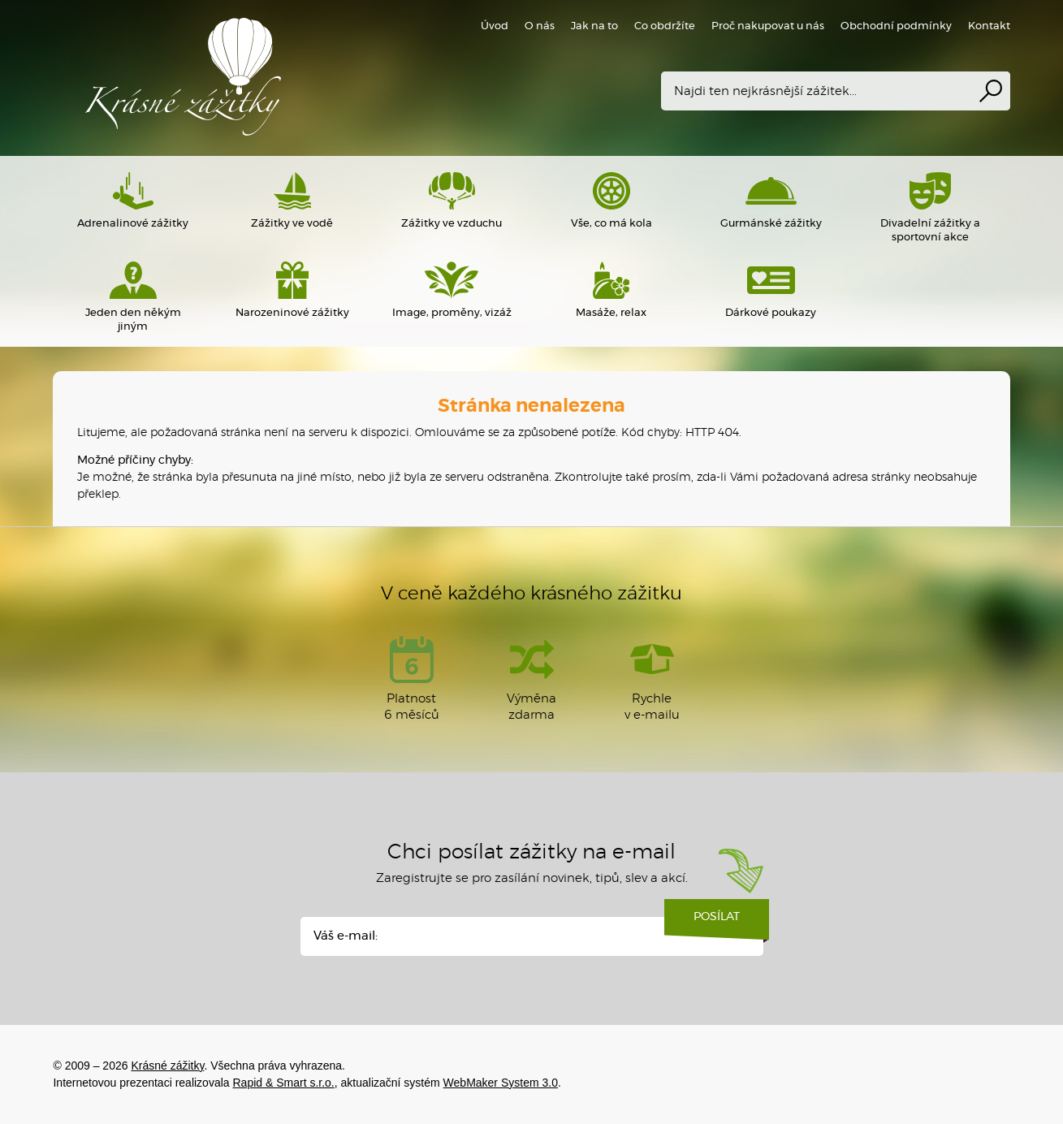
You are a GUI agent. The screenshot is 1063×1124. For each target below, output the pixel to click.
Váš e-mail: (345, 936)
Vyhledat (990, 90)
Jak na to (594, 26)
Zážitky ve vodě (292, 200)
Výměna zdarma (531, 678)
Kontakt (989, 26)
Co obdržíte (664, 26)
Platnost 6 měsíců (411, 678)
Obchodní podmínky (896, 26)
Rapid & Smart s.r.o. (283, 1082)
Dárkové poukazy (770, 290)
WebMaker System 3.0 (500, 1082)
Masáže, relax (610, 290)
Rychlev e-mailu (652, 678)
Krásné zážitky (288, 77)
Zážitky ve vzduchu (451, 200)
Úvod (494, 26)
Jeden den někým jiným (132, 297)
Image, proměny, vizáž (451, 290)
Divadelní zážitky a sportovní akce (929, 207)
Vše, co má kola (610, 200)
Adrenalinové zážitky (132, 200)
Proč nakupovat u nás (767, 26)
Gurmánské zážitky (770, 200)
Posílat (716, 922)
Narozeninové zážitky (292, 290)
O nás (540, 26)
